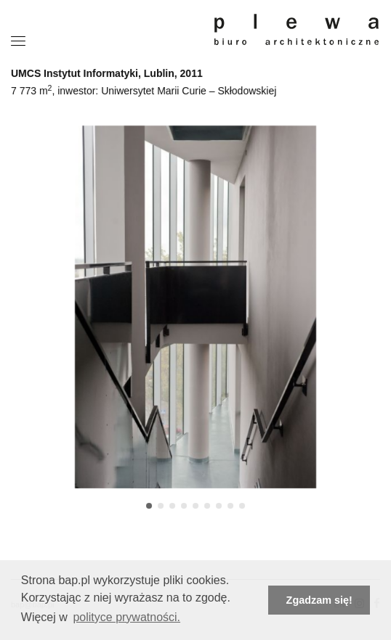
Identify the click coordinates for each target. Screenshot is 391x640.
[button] (149, 506)
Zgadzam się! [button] (319, 600)
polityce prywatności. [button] (126, 617)
